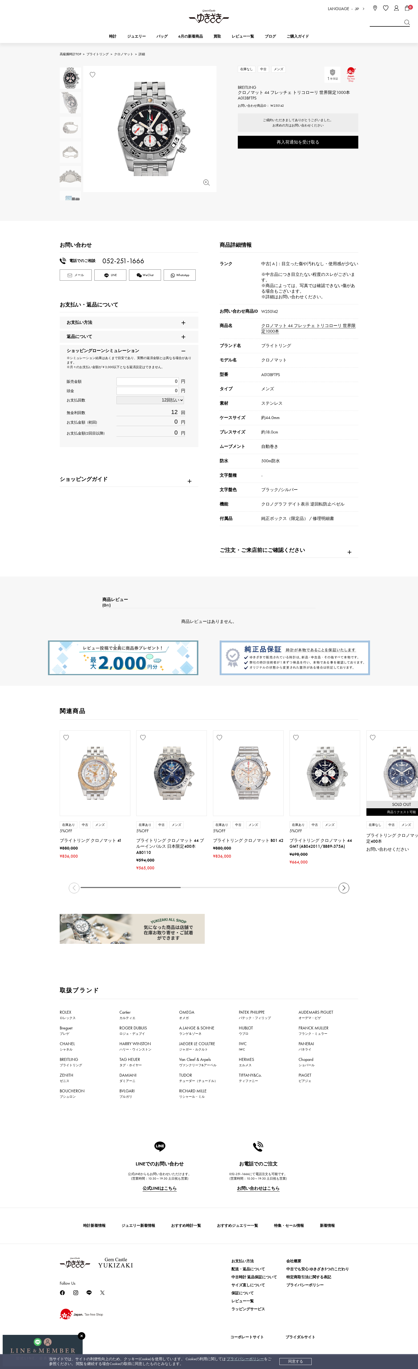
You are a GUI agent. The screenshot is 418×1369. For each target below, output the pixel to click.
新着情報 (327, 1225)
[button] (344, 888)
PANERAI (306, 1046)
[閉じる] (81, 1336)
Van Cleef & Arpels (197, 1062)
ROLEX (68, 1015)
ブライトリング (97, 54)
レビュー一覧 (242, 1301)
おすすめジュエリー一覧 (237, 1225)
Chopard (307, 1062)
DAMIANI (127, 1078)
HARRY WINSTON (135, 1046)
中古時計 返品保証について (254, 1277)
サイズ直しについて (248, 1285)
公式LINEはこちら (160, 1188)
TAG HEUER (130, 1062)
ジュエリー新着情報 (138, 1225)
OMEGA (186, 1015)
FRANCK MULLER (313, 1030)
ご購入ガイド (298, 36)
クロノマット (123, 54)
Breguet (66, 1030)
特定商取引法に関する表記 (308, 1277)
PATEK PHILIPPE (255, 1015)
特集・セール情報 (289, 1225)
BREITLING (71, 1062)
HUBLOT (246, 1030)
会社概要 (293, 1261)
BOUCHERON (72, 1093)
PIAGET (305, 1078)
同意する (295, 1361)
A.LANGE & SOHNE (196, 1030)
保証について (242, 1293)
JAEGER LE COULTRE (197, 1046)
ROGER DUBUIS (133, 1030)
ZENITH (66, 1078)
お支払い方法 (242, 1261)
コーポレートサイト (247, 1337)
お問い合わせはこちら (258, 1188)
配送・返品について (248, 1269)
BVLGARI (127, 1093)
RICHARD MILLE (193, 1093)
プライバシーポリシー (245, 1359)
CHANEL (67, 1046)
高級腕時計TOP (70, 54)
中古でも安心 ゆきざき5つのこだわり (317, 1269)
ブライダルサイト (300, 1337)
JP (357, 9)
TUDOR (198, 1078)
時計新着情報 (94, 1225)
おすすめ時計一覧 (186, 1225)
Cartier (127, 1015)
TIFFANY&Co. (250, 1078)
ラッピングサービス (248, 1309)
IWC (243, 1046)
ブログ (270, 36)
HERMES (246, 1062)
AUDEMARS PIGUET (316, 1015)
